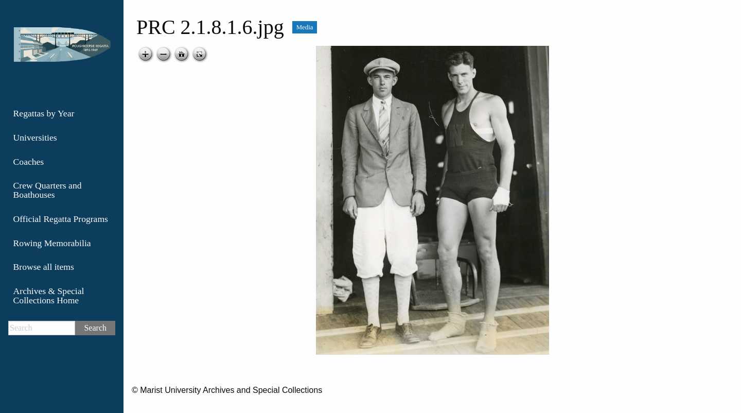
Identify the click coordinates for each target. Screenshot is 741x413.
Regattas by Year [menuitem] (44, 113)
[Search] (41, 328)
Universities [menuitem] (35, 137)
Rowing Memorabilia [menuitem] (52, 243)
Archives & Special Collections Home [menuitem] (48, 295)
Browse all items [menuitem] (43, 267)
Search (95, 327)
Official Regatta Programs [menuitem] (60, 219)
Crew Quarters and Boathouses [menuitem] (47, 190)
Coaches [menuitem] (28, 162)
